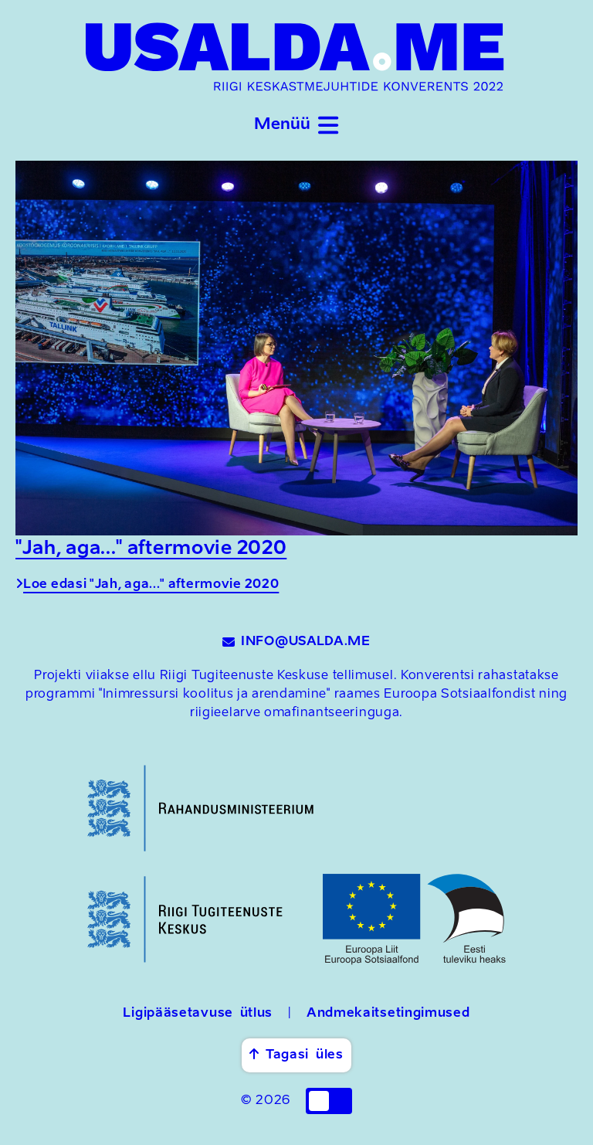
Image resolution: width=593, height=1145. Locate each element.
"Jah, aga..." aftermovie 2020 (150, 549)
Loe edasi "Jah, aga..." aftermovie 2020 (147, 585)
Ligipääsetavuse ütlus (198, 1013)
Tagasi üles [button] (296, 1055)
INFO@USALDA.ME (296, 642)
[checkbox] (329, 1101)
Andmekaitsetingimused (388, 1013)
